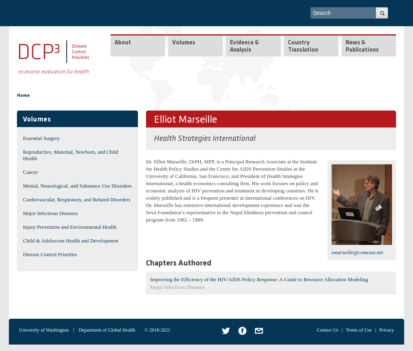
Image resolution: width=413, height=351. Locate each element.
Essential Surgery (41, 138)
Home (23, 95)
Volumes (183, 43)
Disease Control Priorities (50, 254)
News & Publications (362, 46)
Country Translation (303, 46)
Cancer (30, 172)
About (123, 43)
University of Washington (44, 330)
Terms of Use (358, 330)
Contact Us (327, 330)
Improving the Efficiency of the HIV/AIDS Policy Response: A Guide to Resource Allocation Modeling (259, 279)
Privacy (386, 330)
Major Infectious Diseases (50, 213)
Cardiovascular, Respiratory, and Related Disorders (77, 199)
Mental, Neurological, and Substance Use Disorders (77, 186)
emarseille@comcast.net (357, 252)
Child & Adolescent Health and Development (70, 241)
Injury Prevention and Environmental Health (70, 227)
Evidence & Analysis (244, 46)
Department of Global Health (107, 330)
